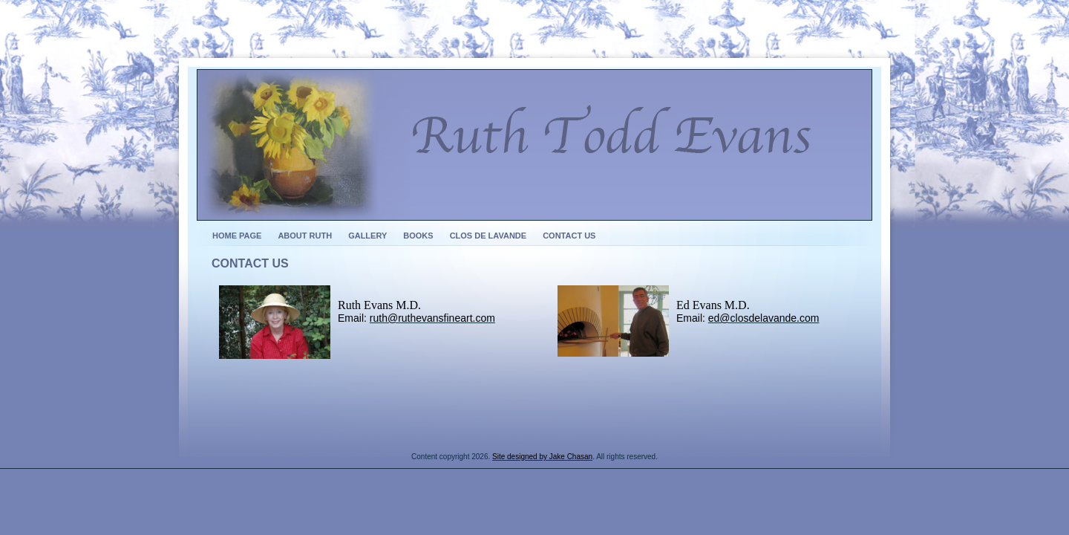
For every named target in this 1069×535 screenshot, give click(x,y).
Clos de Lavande (488, 235)
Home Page (236, 235)
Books (418, 235)
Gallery (367, 235)
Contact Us (569, 235)
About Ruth (305, 235)
